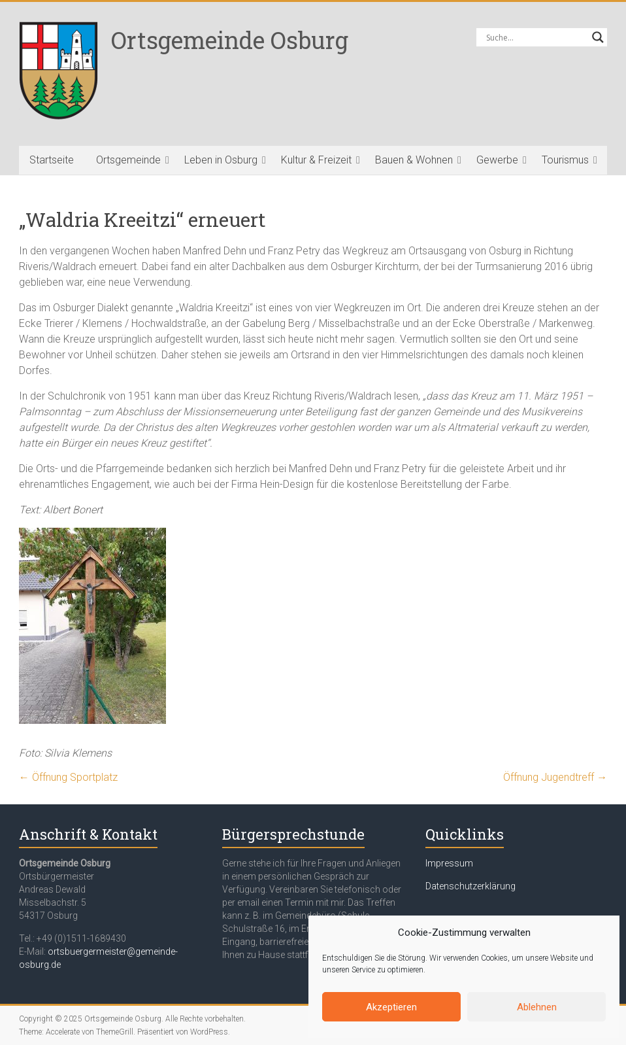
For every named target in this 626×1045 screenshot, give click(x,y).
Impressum (449, 863)
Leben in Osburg (220, 160)
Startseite (51, 160)
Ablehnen (537, 1007)
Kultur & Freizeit (316, 160)
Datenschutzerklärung (470, 886)
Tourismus (565, 160)
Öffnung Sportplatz (68, 777)
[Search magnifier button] (598, 37)
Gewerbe (497, 160)
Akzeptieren (391, 1007)
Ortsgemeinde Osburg (229, 40)
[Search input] (535, 37)
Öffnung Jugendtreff (555, 777)
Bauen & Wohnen (414, 160)
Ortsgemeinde (128, 160)
